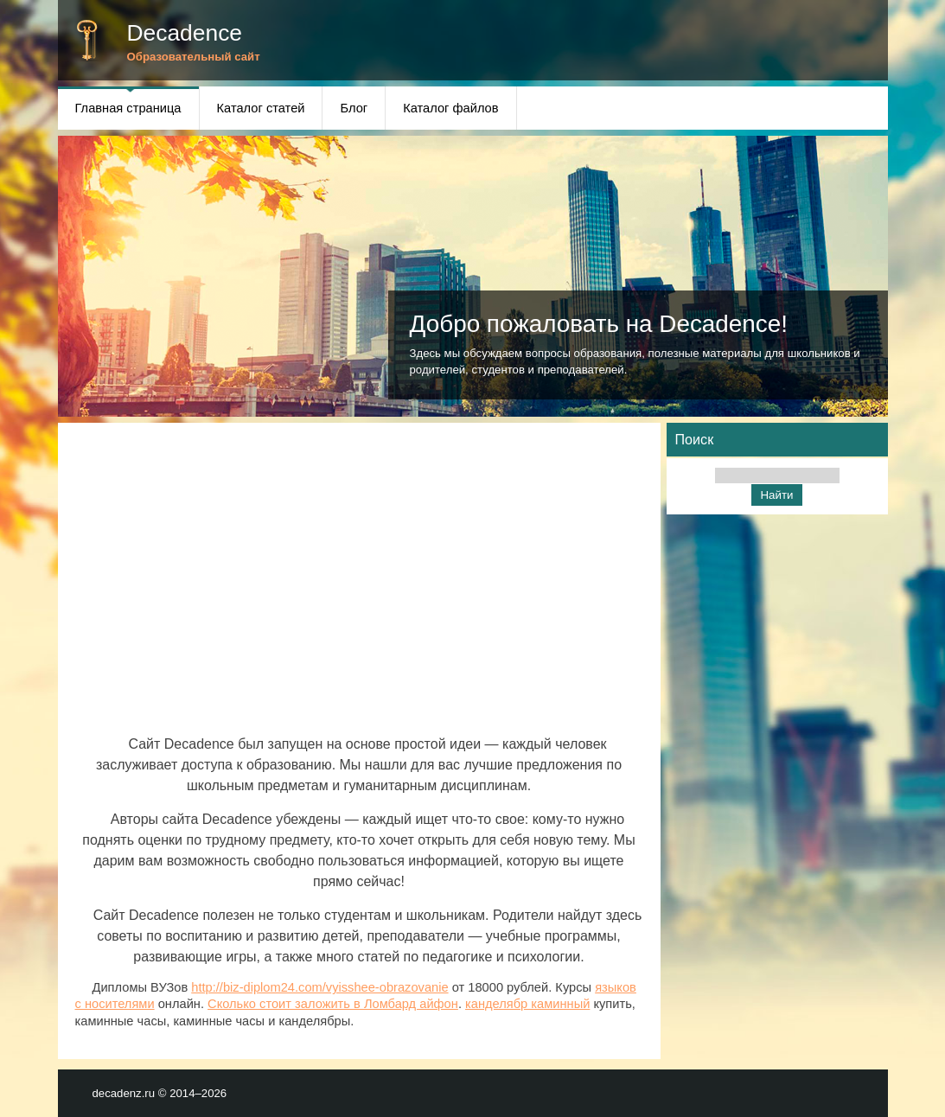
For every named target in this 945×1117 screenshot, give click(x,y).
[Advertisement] (359, 587)
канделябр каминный (527, 1004)
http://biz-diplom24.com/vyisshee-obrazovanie (319, 987)
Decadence (185, 33)
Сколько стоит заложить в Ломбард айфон (333, 1004)
